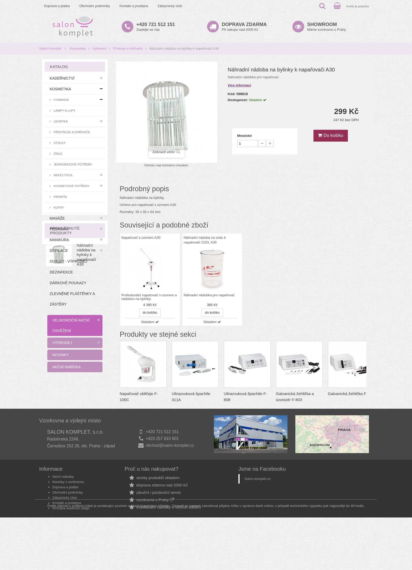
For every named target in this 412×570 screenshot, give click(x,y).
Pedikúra (59, 229)
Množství (244, 136)
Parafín (60, 196)
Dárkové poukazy (68, 283)
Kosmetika (78, 48)
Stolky (59, 142)
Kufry (58, 207)
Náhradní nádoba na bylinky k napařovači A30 (86, 417)
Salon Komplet (50, 48)
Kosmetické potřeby (71, 186)
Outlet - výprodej (68, 261)
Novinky (60, 355)
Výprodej (62, 343)
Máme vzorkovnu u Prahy (326, 27)
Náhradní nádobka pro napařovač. (209, 295)
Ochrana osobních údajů (71, 543)
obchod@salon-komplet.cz (170, 480)
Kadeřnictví (62, 78)
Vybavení (99, 48)
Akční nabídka (66, 367)
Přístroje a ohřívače (128, 48)
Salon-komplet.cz (257, 513)
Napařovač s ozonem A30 (141, 238)
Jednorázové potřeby (72, 164)
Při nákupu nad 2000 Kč (244, 27)
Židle (57, 153)
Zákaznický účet (170, 6)
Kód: (232, 94)
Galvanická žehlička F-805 (351, 393)
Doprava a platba (57, 6)
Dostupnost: (238, 100)
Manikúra (59, 240)
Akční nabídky (63, 511)
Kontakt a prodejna (133, 6)
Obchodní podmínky (94, 6)
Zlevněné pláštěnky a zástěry (72, 299)
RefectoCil (63, 175)
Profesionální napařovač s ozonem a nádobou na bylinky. (149, 297)
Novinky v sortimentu (68, 517)
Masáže (57, 218)
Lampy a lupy (64, 110)
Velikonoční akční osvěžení (71, 325)
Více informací (239, 85)
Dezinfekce (61, 272)
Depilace (59, 250)
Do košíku (330, 135)
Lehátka (60, 121)
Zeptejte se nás (155, 27)
